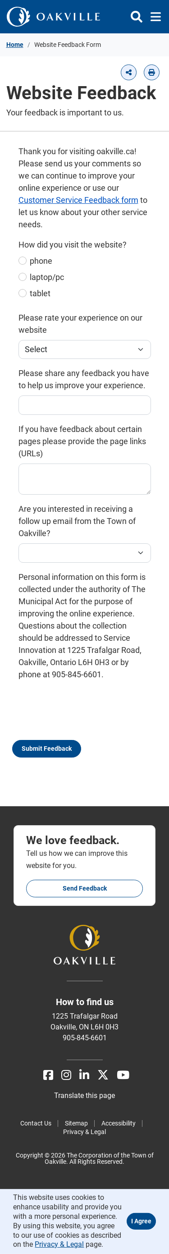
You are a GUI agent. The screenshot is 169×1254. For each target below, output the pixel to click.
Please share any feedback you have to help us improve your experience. (83, 379)
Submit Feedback (47, 748)
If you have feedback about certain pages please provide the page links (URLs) (82, 441)
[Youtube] (123, 1075)
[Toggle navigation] (153, 16)
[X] (103, 1075)
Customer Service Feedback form (78, 200)
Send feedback (85, 888)
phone (41, 261)
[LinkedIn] (84, 1075)
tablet (40, 293)
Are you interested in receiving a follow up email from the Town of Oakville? (77, 521)
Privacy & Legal (84, 1131)
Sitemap (76, 1123)
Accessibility (118, 1123)
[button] (129, 72)
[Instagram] (66, 1075)
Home (14, 44)
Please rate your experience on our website (80, 324)
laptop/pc (47, 277)
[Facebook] (48, 1075)
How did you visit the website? (72, 244)
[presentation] (86, 714)
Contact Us (35, 1123)
